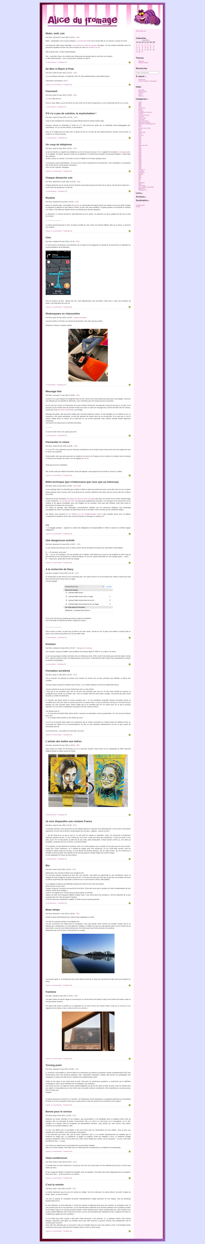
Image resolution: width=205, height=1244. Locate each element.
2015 (139, 139)
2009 (139, 149)
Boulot (140, 109)
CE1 (139, 180)
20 (150, 48)
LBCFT (65, 81)
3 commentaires (51, 814)
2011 (139, 147)
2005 (139, 155)
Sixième (140, 174)
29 (137, 52)
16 (139, 48)
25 (145, 50)
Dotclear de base (143, 62)
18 (145, 48)
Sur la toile (77, 486)
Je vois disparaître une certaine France (69, 821)
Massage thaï (53, 391)
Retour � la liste (141, 31)
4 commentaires (51, 138)
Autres (138, 206)
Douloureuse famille (144, 122)
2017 (139, 136)
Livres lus (141, 116)
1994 (139, 164)
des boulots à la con (93, 47)
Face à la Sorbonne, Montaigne (147, 81)
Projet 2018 (141, 132)
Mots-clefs (141, 90)
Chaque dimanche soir (59, 177)
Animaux (141, 96)
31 (142, 52)
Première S (141, 170)
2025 (139, 103)
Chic (48, 237)
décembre (85, 458)
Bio (48, 865)
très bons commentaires (66, 410)
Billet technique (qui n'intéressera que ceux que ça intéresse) (82, 482)
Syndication (142, 200)
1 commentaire (51, 107)
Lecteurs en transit (79, 317)
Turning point (54, 1065)
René (99, 152)
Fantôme (51, 991)
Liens (139, 193)
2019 (139, 131)
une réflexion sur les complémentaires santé (84, 514)
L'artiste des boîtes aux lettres (64, 741)
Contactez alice (140, 205)
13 (150, 46)
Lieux (140, 94)
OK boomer (141, 108)
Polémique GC (142, 190)
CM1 (139, 177)
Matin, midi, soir (55, 33)
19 (147, 48)
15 (137, 48)
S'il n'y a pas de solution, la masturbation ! (71, 113)
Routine (50, 197)
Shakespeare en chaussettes (63, 313)
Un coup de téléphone (59, 144)
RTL (80, 125)
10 (142, 46)
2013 (139, 142)
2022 (139, 125)
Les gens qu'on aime (144, 128)
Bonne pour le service (59, 1111)
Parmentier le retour (57, 442)
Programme (141, 79)
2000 (139, 159)
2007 (139, 151)
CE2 (139, 178)
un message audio (123, 152)
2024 (139, 105)
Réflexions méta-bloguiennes (146, 124)
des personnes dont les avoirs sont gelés (81, 499)
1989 (139, 168)
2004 (139, 157)
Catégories (142, 99)
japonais (77, 205)
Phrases (140, 113)
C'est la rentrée (55, 1184)
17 (142, 48)
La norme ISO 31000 (83, 41)
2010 (139, 148)
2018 (139, 134)
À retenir (141, 76)
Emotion (51, 644)
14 (153, 46)
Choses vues (142, 118)
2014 (139, 141)
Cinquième (141, 172)
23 (139, 50)
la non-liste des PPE (67, 501)
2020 (139, 129)
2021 (78, 37)
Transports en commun (84, 648)
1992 (139, 165)
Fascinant (51, 91)
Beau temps (53, 909)
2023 (139, 106)
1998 (139, 161)
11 (145, 46)
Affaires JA (141, 188)
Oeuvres (140, 93)
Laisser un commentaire (54, 84)
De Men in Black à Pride (60, 68)
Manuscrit (141, 61)
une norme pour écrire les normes (84, 45)
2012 (139, 144)
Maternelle (141, 182)
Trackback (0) (62, 62)
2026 (139, 102)
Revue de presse (143, 121)
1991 (139, 167)
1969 (139, 184)
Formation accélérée (58, 670)
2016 (139, 138)
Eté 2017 (141, 135)
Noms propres (142, 91)
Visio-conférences (56, 1158)
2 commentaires (51, 62)
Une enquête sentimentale (146, 187)
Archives (141, 197)
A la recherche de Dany (59, 569)
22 (137, 50)
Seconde (141, 171)
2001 (139, 158)
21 (153, 48)
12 (147, 46)
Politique (140, 111)
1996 (139, 162)
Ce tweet (49, 99)
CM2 (139, 175)
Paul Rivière (142, 185)
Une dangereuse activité (60, 540)
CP (139, 181)
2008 (139, 152)
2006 (139, 154)
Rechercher (141, 68)
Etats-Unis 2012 (143, 145)
